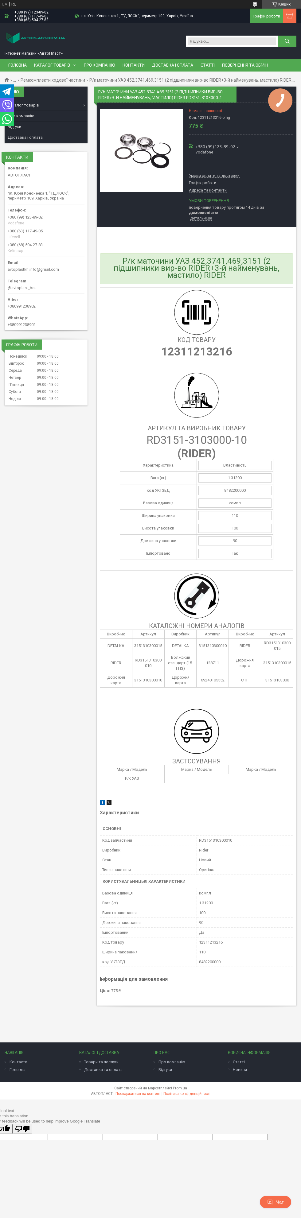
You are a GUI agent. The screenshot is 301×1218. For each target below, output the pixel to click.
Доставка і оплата (172, 65)
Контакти (134, 65)
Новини (240, 1069)
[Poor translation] (22, 1129)
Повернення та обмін (245, 65)
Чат (275, 1202)
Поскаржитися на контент (138, 1094)
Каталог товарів (52, 65)
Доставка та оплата (103, 1069)
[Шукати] (287, 41)
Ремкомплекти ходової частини (53, 80)
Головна (17, 65)
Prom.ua (180, 1088)
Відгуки (14, 126)
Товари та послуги (101, 1062)
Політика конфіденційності (186, 1094)
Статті (208, 65)
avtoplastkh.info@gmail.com (33, 269)
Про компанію (99, 65)
